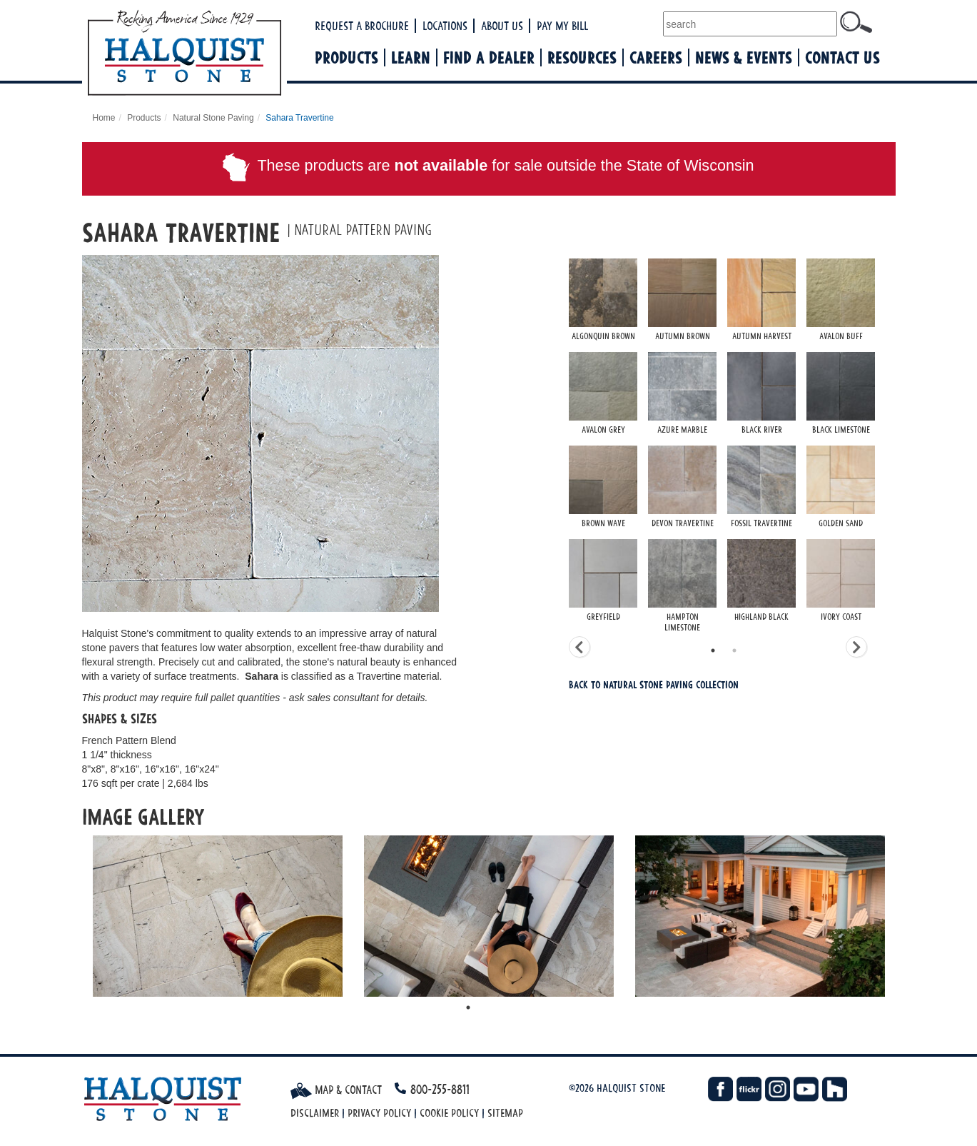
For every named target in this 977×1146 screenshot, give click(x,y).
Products (346, 57)
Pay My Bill (562, 26)
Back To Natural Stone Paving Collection (654, 684)
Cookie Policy (449, 1113)
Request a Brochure (362, 26)
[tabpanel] (732, 447)
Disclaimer (314, 1113)
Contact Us (842, 57)
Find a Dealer (489, 57)
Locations (444, 26)
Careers (655, 57)
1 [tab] (713, 650)
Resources (582, 57)
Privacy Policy (379, 1113)
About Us (502, 26)
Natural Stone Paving (213, 118)
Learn (410, 57)
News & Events (743, 57)
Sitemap (505, 1113)
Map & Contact (336, 1089)
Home (104, 118)
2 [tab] (734, 650)
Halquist (237, 54)
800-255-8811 (440, 1089)
